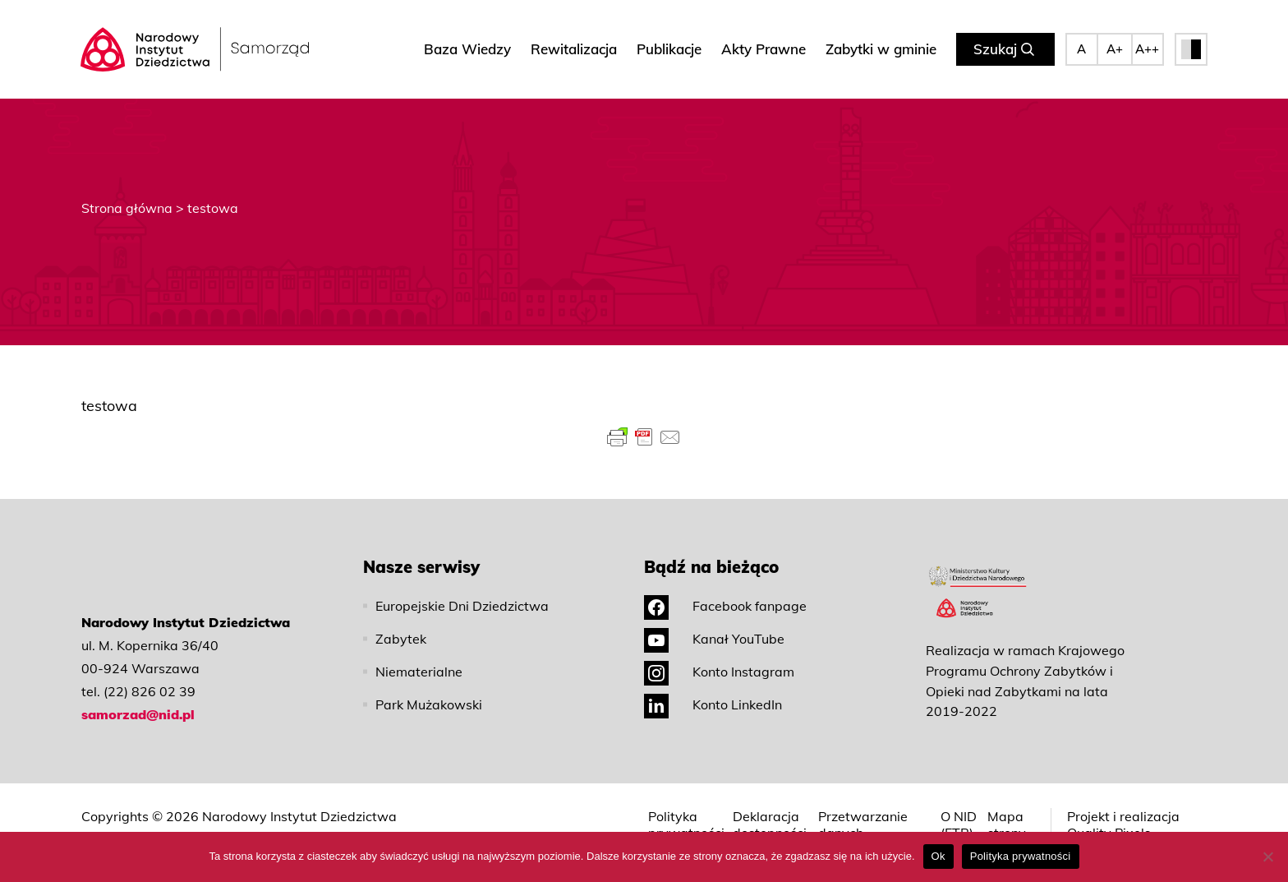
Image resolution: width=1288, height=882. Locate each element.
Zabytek (400, 638)
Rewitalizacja (573, 49)
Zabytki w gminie (880, 49)
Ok (938, 856)
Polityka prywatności (686, 824)
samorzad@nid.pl (138, 714)
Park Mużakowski (428, 704)
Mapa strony (1006, 824)
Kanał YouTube (714, 638)
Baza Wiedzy (466, 49)
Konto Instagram (719, 671)
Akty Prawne (762, 49)
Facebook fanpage (725, 606)
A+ (1114, 49)
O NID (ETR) (959, 824)
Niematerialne (418, 671)
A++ (1147, 49)
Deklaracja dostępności (770, 824)
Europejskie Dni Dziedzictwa (462, 606)
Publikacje (668, 49)
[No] (1267, 856)
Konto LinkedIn (713, 704)
